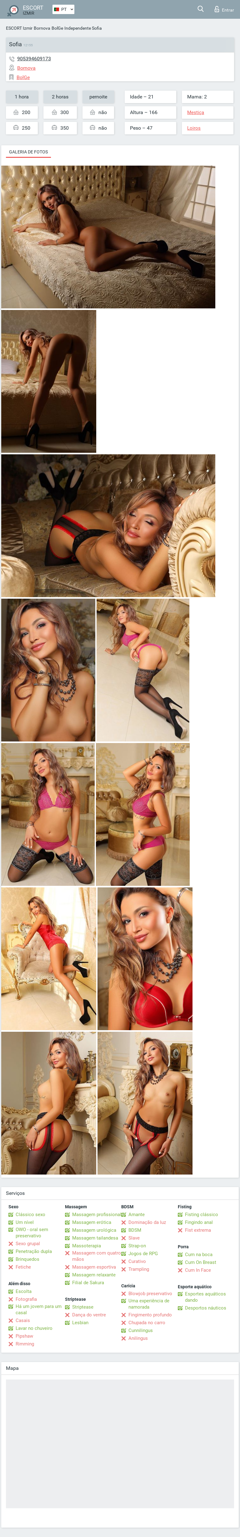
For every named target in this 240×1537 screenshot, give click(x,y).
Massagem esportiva (94, 1267)
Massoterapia (86, 1246)
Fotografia (26, 1299)
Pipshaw (24, 1336)
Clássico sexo (30, 1214)
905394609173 (34, 59)
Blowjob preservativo (150, 1293)
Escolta (24, 1291)
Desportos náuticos (205, 1308)
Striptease (82, 1307)
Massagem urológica (94, 1230)
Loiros (194, 128)
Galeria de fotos (28, 151)
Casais (23, 1320)
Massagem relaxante (94, 1275)
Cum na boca (198, 1254)
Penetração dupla (34, 1251)
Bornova (42, 28)
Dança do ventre (89, 1315)
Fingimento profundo (150, 1315)
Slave (134, 1238)
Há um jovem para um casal (39, 1309)
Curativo (137, 1261)
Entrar (224, 9)
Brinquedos (27, 1259)
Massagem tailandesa (95, 1238)
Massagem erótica (91, 1222)
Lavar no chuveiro (34, 1328)
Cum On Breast (200, 1262)
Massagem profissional (96, 1214)
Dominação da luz (147, 1222)
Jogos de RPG (143, 1253)
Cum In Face (198, 1270)
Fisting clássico (201, 1214)
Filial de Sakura (88, 1282)
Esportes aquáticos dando (205, 1297)
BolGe (57, 28)
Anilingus (138, 1338)
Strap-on (137, 1246)
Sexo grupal (28, 1243)
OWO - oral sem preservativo (32, 1233)
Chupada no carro (146, 1322)
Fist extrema (198, 1230)
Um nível (25, 1222)
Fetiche (23, 1267)
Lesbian (80, 1322)
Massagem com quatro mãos (96, 1256)
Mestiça (195, 112)
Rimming (25, 1344)
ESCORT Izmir (19, 28)
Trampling (138, 1269)
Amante (136, 1214)
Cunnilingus (140, 1330)
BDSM (134, 1230)
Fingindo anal (199, 1222)
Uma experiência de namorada (148, 1304)
